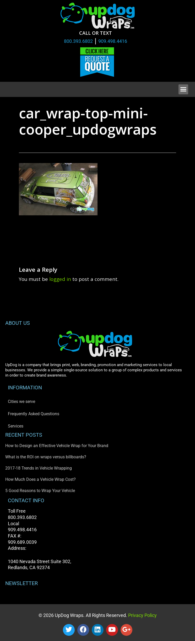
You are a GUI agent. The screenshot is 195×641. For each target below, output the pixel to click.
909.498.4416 (112, 41)
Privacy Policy (142, 615)
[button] (183, 89)
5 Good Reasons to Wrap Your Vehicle (40, 490)
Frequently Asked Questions (33, 413)
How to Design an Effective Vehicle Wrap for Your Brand (56, 445)
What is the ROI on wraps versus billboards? (45, 456)
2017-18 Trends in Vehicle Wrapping (38, 468)
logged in (60, 279)
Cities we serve (21, 401)
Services (15, 426)
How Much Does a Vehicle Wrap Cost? (40, 479)
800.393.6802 (78, 41)
